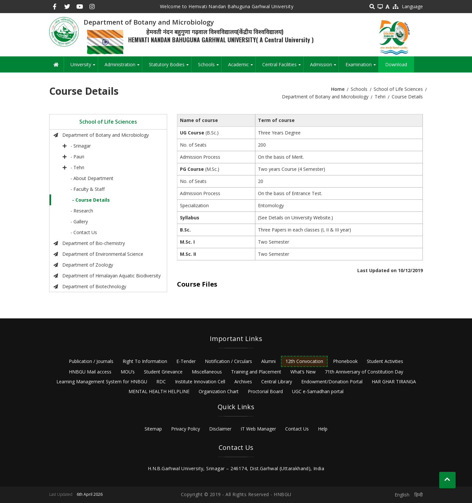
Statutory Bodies (170, 66)
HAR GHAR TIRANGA (394, 381)
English (402, 495)
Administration (123, 66)
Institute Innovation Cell (200, 381)
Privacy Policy (185, 429)
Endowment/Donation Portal (332, 381)
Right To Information (145, 361)
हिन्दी (418, 495)
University (84, 66)
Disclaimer (220, 429)
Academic (241, 66)
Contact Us (297, 429)
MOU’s (128, 372)
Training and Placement (256, 372)
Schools (209, 66)
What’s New (303, 372)
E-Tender (186, 361)
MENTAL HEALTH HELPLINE (158, 391)
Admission (324, 66)
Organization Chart (219, 391)
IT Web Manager (258, 429)
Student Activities (385, 361)
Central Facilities (282, 66)
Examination (361, 66)
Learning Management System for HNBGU (101, 381)
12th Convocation (304, 361)
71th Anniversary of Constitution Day (364, 372)
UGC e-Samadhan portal (318, 391)
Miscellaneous (207, 372)
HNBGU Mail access (90, 372)
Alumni (268, 361)
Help (322, 429)
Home (337, 89)
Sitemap (153, 429)
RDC (161, 381)
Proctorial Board (265, 391)
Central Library (276, 381)
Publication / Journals (91, 361)
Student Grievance (163, 372)
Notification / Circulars (228, 361)
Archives (243, 381)
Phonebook (345, 361)
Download (396, 64)
